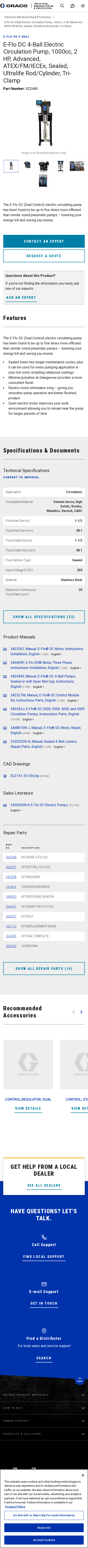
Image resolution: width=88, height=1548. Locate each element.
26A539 (11, 946)
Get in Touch (44, 1303)
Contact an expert (44, 241)
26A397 (11, 867)
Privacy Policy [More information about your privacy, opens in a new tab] (15, 1506)
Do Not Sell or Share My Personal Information (44, 1515)
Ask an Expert (21, 298)
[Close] (83, 1475)
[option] (28, 1075)
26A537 (11, 916)
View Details (28, 1108)
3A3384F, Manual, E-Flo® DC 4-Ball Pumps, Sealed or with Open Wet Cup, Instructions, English (43, 681)
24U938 (11, 877)
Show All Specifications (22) (44, 617)
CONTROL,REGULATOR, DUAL (28, 1099)
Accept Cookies (44, 1540)
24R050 (11, 896)
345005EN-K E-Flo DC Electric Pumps (39, 805)
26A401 (11, 906)
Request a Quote (44, 256)
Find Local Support (44, 1257)
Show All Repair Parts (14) (44, 969)
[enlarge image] (11, 166)
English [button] (55, 654)
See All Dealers (44, 1185)
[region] (44, 1508)
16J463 (11, 887)
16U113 (11, 926)
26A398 (11, 857)
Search (43, 1358)
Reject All (43, 1527)
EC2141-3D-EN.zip (25, 776)
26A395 (11, 936)
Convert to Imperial (21, 477)
